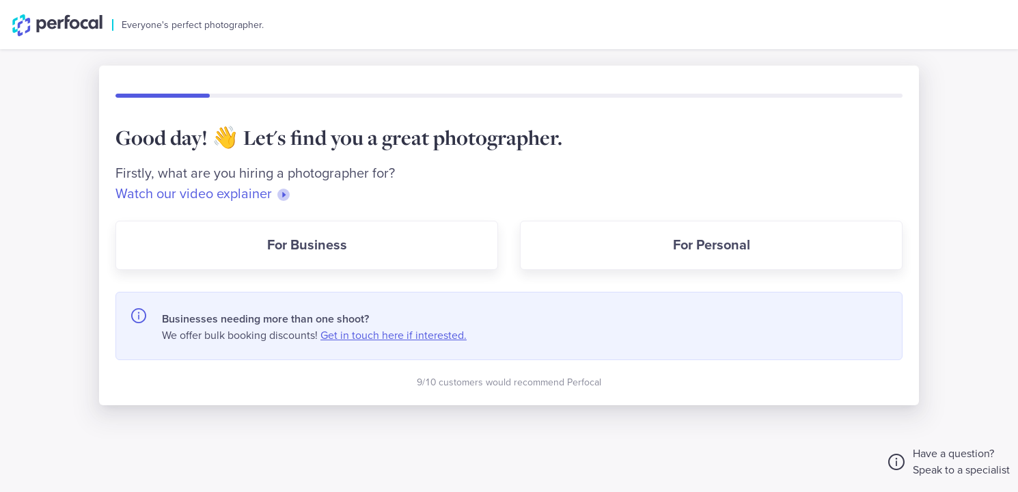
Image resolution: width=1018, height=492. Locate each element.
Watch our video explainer (203, 194)
